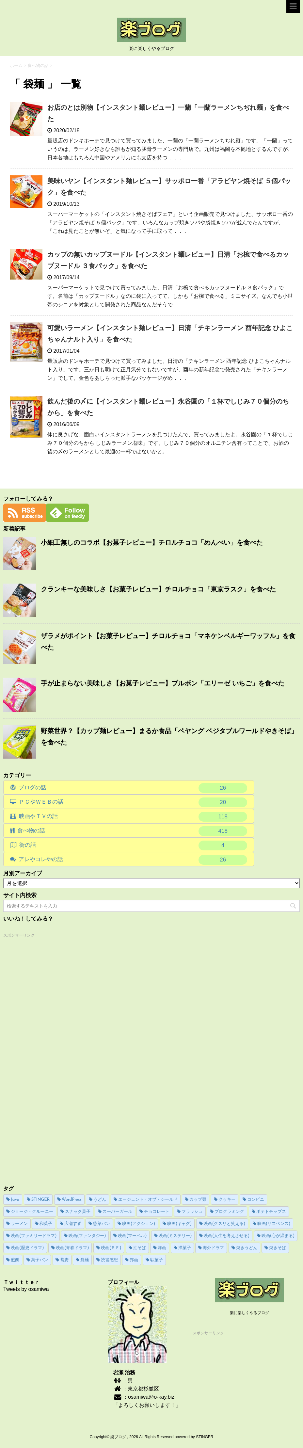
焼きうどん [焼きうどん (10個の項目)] (246, 1248)
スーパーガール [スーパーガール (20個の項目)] (117, 1212)
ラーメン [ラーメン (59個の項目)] (19, 1224)
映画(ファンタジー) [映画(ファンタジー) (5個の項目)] (87, 1236)
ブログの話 (133, 788)
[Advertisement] (52, 1037)
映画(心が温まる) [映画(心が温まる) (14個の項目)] (278, 1236)
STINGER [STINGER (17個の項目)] (40, 1200)
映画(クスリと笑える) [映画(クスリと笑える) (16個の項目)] (225, 1224)
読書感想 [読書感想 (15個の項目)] (109, 1260)
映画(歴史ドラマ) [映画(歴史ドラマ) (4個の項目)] (27, 1248)
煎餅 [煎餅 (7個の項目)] (15, 1260)
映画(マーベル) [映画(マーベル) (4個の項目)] (132, 1236)
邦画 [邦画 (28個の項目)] (134, 1260)
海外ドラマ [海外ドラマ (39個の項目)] (213, 1248)
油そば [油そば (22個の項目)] (139, 1248)
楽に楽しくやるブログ (249, 1313)
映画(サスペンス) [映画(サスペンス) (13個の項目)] (274, 1224)
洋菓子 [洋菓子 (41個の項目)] (184, 1248)
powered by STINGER (194, 1437)
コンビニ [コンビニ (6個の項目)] (255, 1200)
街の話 (133, 845)
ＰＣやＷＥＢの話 (133, 802)
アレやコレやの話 (133, 860)
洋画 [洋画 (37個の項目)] (162, 1248)
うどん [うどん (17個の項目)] (99, 1200)
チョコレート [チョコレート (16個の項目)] (156, 1212)
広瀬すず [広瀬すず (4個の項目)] (72, 1224)
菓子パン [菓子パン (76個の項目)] (39, 1260)
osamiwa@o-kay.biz (151, 1397)
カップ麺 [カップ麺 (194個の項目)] (197, 1200)
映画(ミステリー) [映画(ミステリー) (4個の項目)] (175, 1236)
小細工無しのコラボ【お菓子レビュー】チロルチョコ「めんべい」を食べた (152, 542)
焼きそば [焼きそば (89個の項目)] (277, 1248)
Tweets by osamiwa (26, 1289)
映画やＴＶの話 (133, 817)
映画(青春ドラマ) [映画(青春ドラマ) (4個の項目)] (72, 1248)
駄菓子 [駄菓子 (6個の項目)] (156, 1260)
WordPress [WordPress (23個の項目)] (72, 1200)
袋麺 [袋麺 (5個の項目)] (84, 1260)
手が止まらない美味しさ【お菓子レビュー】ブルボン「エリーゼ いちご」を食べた (162, 683)
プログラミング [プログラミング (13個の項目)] (229, 1212)
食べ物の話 (132, 831)
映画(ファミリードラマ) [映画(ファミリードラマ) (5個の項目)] (34, 1236)
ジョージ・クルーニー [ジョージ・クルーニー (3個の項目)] (32, 1212)
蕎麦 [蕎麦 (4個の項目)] (64, 1260)
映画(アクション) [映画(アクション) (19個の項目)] (138, 1224)
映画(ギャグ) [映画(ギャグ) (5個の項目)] (179, 1224)
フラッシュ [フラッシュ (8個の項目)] (192, 1212)
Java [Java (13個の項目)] (15, 1200)
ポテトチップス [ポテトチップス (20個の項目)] (271, 1212)
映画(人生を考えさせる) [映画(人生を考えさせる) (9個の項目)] (227, 1236)
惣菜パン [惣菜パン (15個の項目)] (101, 1224)
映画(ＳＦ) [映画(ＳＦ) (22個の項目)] (111, 1248)
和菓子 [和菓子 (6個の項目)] (46, 1224)
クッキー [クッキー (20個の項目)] (226, 1200)
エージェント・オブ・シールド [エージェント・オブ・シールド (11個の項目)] (148, 1200)
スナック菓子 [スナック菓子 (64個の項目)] (77, 1212)
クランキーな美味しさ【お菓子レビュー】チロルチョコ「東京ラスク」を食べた (158, 589)
